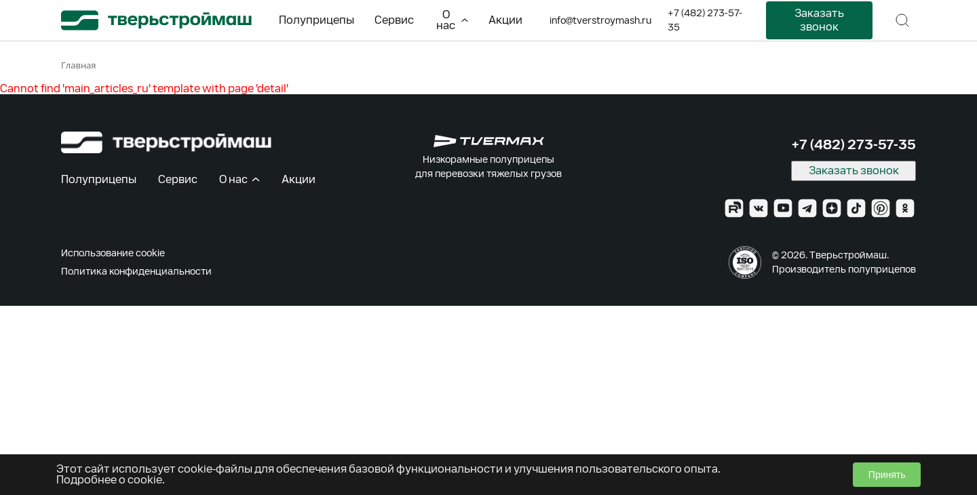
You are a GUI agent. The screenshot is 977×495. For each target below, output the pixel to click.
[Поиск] (902, 20)
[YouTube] (783, 208)
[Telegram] (807, 208)
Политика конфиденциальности (136, 271)
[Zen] (832, 208)
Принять (887, 474)
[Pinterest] (881, 208)
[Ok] (905, 208)
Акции (505, 20)
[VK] (758, 208)
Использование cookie (113, 253)
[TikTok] (856, 208)
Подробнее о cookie (109, 479)
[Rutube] (734, 208)
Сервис (394, 20)
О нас (452, 20)
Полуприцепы (316, 20)
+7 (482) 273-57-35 (705, 20)
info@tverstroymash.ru (600, 20)
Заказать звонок (819, 20)
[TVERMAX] (489, 141)
